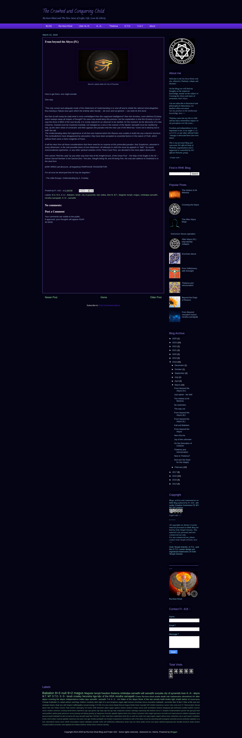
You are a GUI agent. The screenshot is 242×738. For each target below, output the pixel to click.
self (105, 722)
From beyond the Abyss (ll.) (181, 420)
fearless (153, 710)
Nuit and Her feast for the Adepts (182, 461)
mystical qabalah (62, 719)
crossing (64, 710)
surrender (57, 725)
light (173, 699)
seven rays (129, 722)
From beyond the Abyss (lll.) (181, 413)
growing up (92, 713)
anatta (157, 696)
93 (189, 699)
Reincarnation (189, 705)
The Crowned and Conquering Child (73, 11)
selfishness (111, 722)
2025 (174, 338)
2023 (174, 342)
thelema (115, 693)
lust (144, 716)
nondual (45, 705)
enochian (138, 702)
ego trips (113, 710)
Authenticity (195, 699)
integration (192, 713)
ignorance (157, 713)
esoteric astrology (131, 710)
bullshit (190, 708)
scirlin (101, 722)
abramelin (100, 708)
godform (49, 713)
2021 (174, 350)
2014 (174, 484)
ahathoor (130, 708)
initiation (185, 713)
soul (152, 722)
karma (70, 716)
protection (186, 719)
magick (152, 716)
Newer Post (51, 297)
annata (156, 699)
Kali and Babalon (181, 425)
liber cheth (106, 716)
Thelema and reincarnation (188, 284)
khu (74, 716)
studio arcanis (195, 722)
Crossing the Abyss (190, 205)
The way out (179, 409)
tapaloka (68, 725)
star (174, 722)
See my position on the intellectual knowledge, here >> (183, 112)
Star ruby (50, 708)
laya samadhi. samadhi (95, 699)
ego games (92, 710)
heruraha (87, 696)
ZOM (94, 708)
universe (99, 725)
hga (95, 696)
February (179, 467)
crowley (77, 696)
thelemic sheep (85, 725)
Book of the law (145, 699)
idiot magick (149, 713)
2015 (174, 480)
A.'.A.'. (114, 699)
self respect (68, 705)
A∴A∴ (99, 26)
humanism (141, 713)
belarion (159, 708)
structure (186, 722)
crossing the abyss (56, 699)
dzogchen (114, 702)
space (156, 722)
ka (61, 716)
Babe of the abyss (129, 699)
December (180, 365)
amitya (136, 708)
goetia (55, 713)
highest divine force (125, 713)
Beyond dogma (124, 705)
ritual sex (59, 705)
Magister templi (125, 195)
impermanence (176, 713)
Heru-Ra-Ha (179, 435)
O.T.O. (127, 26)
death (163, 696)
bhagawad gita (168, 708)
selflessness (119, 722)
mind (49, 719)
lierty (124, 716)
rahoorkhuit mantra (53, 722)
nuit (64, 693)
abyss (196, 693)
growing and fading (81, 713)
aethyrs (68, 702)
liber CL (99, 716)
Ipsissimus (160, 705)
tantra (184, 699)
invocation (152, 702)
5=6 (96, 705)
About (152, 26)
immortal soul (166, 713)
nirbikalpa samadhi (149, 195)
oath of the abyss (137, 719)
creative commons (53, 710)
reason (52, 705)
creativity (90, 702)
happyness (100, 713)
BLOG (49, 26)
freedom (105, 693)
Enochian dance (189, 254)
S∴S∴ (64, 198)
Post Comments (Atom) (109, 305)
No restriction (180, 405)
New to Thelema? (182, 456)
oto (150, 719)
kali (98, 195)
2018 (174, 362)
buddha (185, 708)
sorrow (148, 722)
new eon (196, 702)
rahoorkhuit (187, 696)
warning (105, 725)
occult (146, 719)
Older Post (156, 297)
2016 (174, 476)
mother (53, 719)
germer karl (185, 710)
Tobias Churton (59, 708)
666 (99, 705)
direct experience (78, 710)
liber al (187, 702)
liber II (181, 702)
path (160, 719)
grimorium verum (68, 713)
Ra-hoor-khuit (148, 696)
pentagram (166, 719)
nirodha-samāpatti (97, 719)
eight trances (129, 702)
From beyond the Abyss (181, 430)
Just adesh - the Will (183, 394)
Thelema (113, 26)
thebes (77, 725)
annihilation (152, 708)
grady (59, 713)
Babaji (116, 705)
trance (94, 725)
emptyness (121, 710)
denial (69, 710)
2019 (174, 358)
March (178, 385)
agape (111, 708)
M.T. (116, 195)
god (191, 710)
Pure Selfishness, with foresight (189, 269)
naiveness (72, 719)
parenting (154, 719)
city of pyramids (89, 195)
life (191, 702)
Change (45, 702)
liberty (120, 716)
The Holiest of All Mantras (181, 399)
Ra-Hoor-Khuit (65, 26)
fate (148, 710)
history (134, 713)
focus (158, 710)
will (142, 693)
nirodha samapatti (53, 198)
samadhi (72, 198)
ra (197, 719)
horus (144, 702)
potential (173, 719)
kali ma (65, 716)
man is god (183, 716)
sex (134, 722)
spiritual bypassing (166, 722)
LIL (58, 702)
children (83, 702)
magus (137, 195)
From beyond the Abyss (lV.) (181, 389)
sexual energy (89, 705)
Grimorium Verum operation (183, 234)
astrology (75, 702)
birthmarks (178, 708)
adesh (106, 708)
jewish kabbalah (54, 716)
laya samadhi (80, 716)
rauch (62, 722)
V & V (140, 26)
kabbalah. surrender (164, 702)
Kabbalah (53, 702)
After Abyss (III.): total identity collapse (189, 241)
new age (87, 719)
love (183, 693)
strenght (179, 722)
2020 (174, 354)
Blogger (173, 732)
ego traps (100, 710)
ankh (146, 708)
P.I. (183, 705)
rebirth (67, 722)
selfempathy (78, 705)
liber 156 (93, 716)
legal (87, 716)
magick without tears (163, 716)
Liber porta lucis (175, 705)
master (189, 716)
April (177, 381)
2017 (174, 472)
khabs (168, 699)
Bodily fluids (134, 705)
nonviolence (126, 719)
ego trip (107, 710)
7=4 (108, 699)
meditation (196, 716)
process (179, 719)
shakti (178, 699)
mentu (44, 719)
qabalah (193, 719)
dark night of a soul (102, 702)
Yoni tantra (88, 708)
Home (104, 297)
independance (72, 699)
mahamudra (175, 696)
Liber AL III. (84, 26)
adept (62, 702)
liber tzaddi (114, 716)
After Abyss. (183, 98)
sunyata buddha (48, 725)
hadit (162, 699)
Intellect (153, 705)
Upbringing (80, 708)
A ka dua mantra (108, 705)
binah (78, 195)
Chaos (138, 696)
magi (148, 716)
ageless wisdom (120, 708)
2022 (174, 346)
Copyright (143, 705)
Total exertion (71, 708)
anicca (141, 708)
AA (193, 696)
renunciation (74, 722)
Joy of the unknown (182, 439)
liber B (110, 195)
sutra (63, 725)
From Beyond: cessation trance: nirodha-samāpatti (190, 314)
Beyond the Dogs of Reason (189, 298)
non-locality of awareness (113, 719)
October (178, 369)
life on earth (131, 716)
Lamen (166, 705)
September (180, 373)
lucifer (141, 716)
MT (49, 696)
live (137, 716)
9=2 (58, 195)
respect (82, 722)
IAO (148, 705)
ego (86, 710)
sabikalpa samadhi (92, 722)
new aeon (80, 719)
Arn (118, 699)
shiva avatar (140, 722)
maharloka (174, 716)
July (177, 377)
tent (73, 725)
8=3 (53, 195)
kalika (103, 195)
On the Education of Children (183, 444)
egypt (121, 702)
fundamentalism (175, 710)
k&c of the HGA (106, 696)
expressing (142, 710)
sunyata (159, 693)
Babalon (71, 195)
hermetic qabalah (111, 713)
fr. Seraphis (165, 710)
